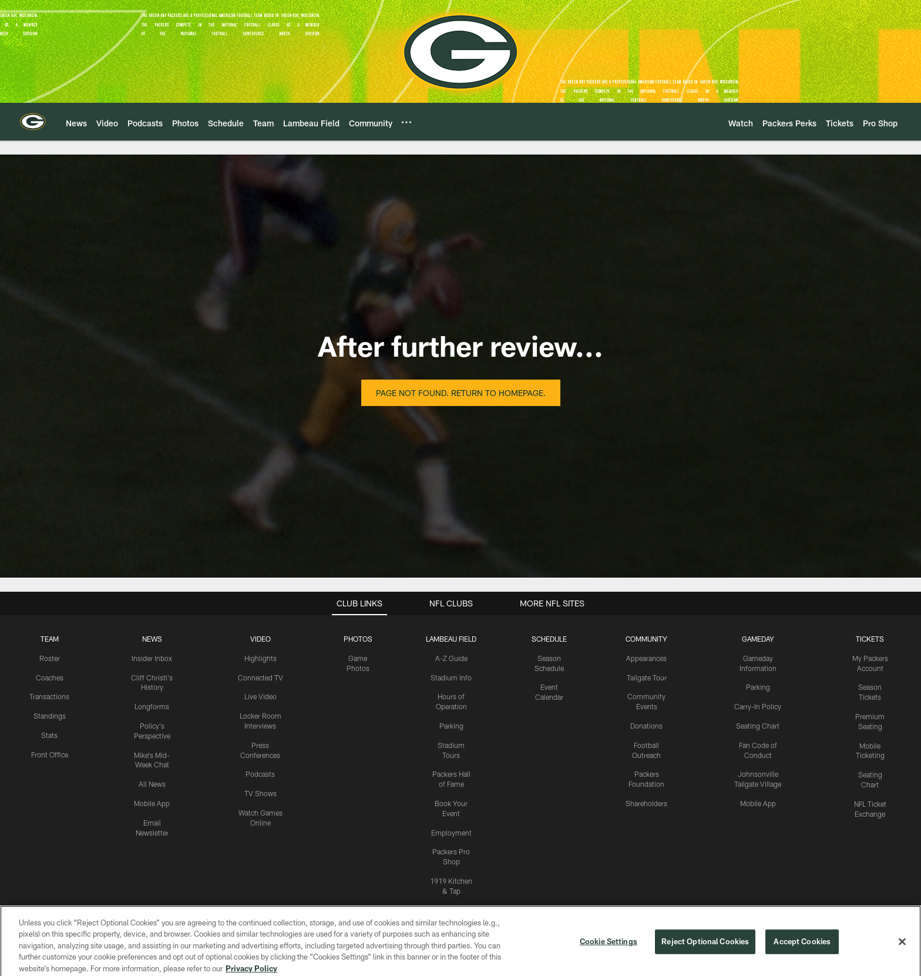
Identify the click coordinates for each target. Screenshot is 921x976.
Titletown (451, 910)
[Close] (902, 951)
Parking (451, 726)
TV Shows (260, 793)
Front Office (49, 754)
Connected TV (260, 677)
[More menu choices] (406, 122)
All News (152, 784)
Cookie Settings (608, 950)
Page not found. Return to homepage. (461, 393)
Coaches (49, 677)
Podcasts (260, 774)
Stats (49, 735)
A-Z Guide (451, 658)
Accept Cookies (802, 950)
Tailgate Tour (647, 677)
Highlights (260, 658)
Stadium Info (451, 677)
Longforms (152, 706)
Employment (451, 833)
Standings (49, 716)
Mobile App (152, 803)
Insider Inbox (152, 658)
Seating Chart (757, 726)
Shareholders (646, 803)
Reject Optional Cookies (705, 950)
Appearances (646, 658)
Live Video (260, 696)
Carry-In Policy (757, 706)
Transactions (49, 696)
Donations (646, 726)
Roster (49, 658)
